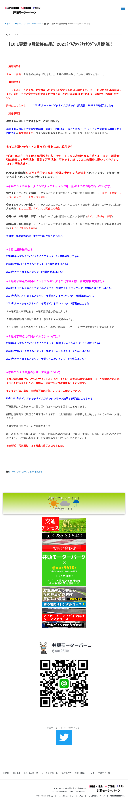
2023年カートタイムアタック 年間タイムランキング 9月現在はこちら (46, 358)
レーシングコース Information (25, 471)
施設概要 (17, 773)
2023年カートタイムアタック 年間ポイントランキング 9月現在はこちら (47, 303)
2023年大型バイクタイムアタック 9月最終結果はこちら (38, 264)
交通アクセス (104, 773)
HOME (6, 773)
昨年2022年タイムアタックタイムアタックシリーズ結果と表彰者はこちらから (49, 398)
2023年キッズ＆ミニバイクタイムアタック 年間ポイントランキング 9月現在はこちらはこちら (60, 288)
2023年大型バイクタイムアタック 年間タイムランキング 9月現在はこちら (49, 351)
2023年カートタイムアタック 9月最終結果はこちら (35, 272)
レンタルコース (31, 773)
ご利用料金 (80, 773)
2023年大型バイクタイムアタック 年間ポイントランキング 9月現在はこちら (50, 295)
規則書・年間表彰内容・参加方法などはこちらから (34, 236)
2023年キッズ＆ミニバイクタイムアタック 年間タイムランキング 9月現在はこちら (53, 343)
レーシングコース (50, 773)
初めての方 (66, 773)
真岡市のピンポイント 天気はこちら (64, 503)
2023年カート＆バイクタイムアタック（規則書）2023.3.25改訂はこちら (73, 105)
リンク (92, 773)
